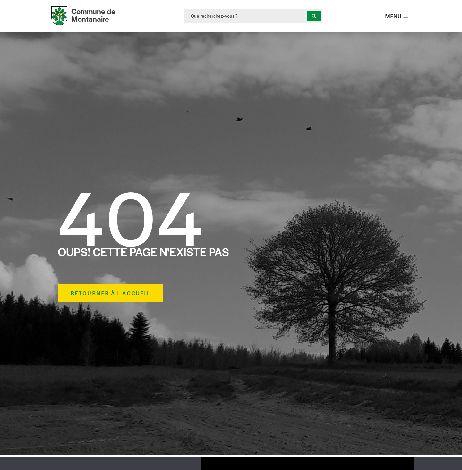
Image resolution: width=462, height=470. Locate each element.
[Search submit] (314, 16)
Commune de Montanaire (93, 15)
